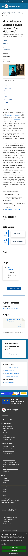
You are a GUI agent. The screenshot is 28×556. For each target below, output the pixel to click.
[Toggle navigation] (3, 6)
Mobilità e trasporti (7, 453)
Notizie (5, 478)
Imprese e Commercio (8, 451)
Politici (4, 435)
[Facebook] (3, 419)
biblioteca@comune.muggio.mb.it (10, 308)
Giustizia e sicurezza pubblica (10, 462)
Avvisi (4, 482)
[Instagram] (14, 419)
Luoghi (4, 489)
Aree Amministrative (8, 428)
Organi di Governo (7, 426)
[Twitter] (7, 419)
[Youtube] (10, 419)
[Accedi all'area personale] (22, 1)
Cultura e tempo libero (8, 449)
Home (3, 12)
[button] (14, 553)
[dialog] (14, 544)
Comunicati (6, 480)
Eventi (18, 12)
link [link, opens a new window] (6, 544)
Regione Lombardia (6, 2)
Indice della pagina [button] (9, 80)
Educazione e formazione (9, 460)
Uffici (4, 430)
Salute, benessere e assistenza (10, 469)
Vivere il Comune (11, 12)
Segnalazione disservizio (9, 519)
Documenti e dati (7, 439)
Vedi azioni (6, 43)
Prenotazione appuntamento (10, 517)
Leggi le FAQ (6, 521)
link (10, 200)
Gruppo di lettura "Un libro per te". (12, 209)
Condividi (6, 40)
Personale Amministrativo (9, 437)
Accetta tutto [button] (13, 547)
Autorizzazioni (6, 471)
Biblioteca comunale (10, 268)
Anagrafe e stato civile (8, 446)
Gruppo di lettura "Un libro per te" (12, 115)
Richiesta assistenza (8, 524)
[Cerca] (25, 6)
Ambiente (5, 467)
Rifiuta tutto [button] (14, 550)
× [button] (26, 533)
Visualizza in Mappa (14, 288)
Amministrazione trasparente (10, 531)
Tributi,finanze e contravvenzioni (11, 464)
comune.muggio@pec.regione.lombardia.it (13, 509)
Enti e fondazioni (7, 433)
